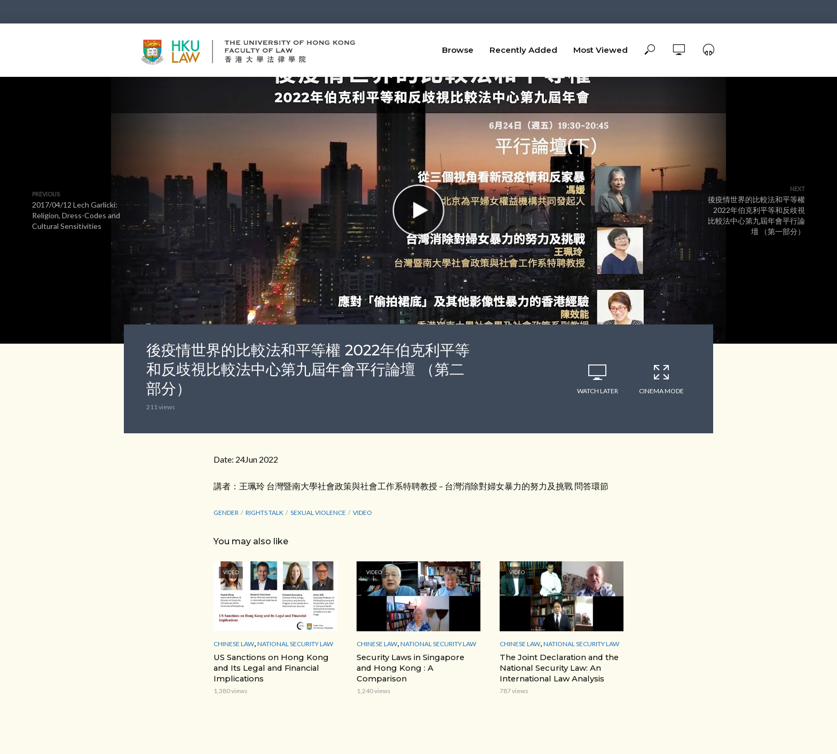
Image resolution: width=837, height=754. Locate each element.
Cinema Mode (661, 379)
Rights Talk (264, 513)
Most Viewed (600, 50)
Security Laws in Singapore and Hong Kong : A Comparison (417, 662)
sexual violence (318, 513)
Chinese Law (234, 644)
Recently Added (523, 50)
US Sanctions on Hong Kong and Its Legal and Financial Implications (268, 667)
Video (362, 513)
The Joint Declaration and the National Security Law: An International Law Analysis (557, 667)
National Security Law (295, 644)
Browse (457, 50)
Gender (226, 513)
